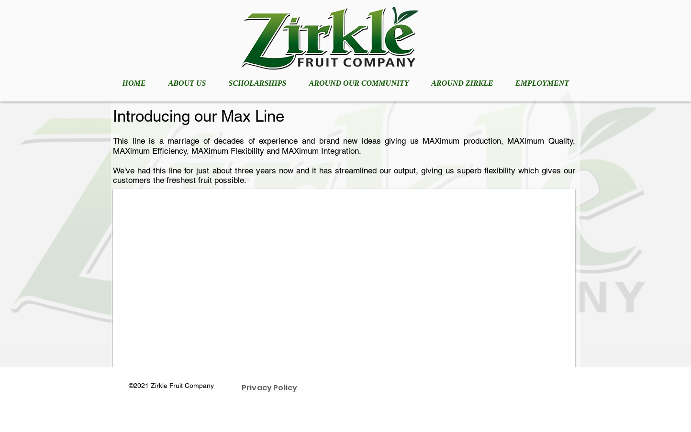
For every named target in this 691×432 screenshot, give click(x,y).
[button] (344, 278)
